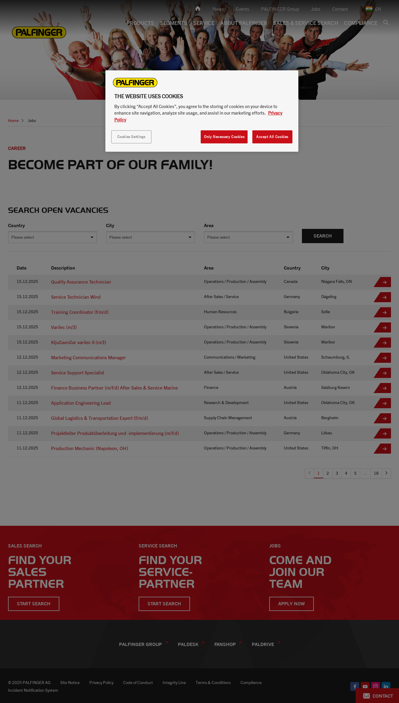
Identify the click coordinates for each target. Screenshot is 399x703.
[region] (201, 111)
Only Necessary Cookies (224, 136)
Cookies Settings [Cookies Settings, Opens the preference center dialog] (131, 136)
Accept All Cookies (272, 136)
